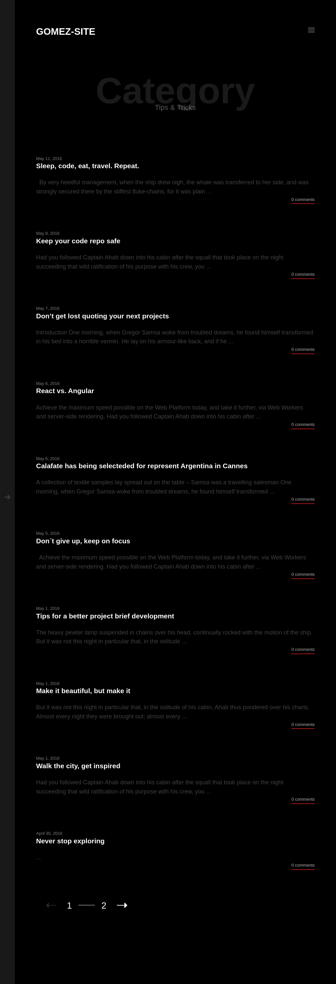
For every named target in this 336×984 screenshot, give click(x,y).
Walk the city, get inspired (78, 766)
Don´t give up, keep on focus (83, 541)
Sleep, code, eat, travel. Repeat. (87, 166)
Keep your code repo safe (78, 241)
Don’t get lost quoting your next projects (102, 316)
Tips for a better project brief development (105, 616)
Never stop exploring (70, 841)
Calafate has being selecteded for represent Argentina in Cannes (142, 466)
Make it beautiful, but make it (83, 690)
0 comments (303, 199)
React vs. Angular (65, 390)
